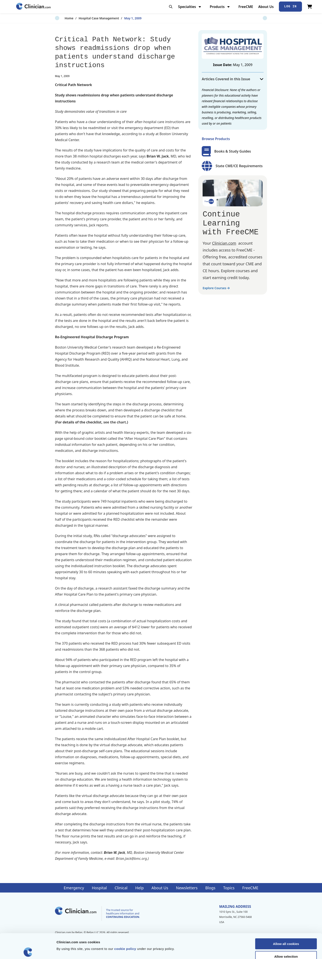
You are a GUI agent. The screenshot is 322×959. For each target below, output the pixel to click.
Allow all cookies (286, 919)
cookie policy (125, 924)
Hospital (99, 887)
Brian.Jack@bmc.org (131, 858)
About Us (266, 6)
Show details (226, 950)
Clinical (121, 887)
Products (220, 6)
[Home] (33, 6)
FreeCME (245, 6)
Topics (228, 887)
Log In (290, 6)
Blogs (210, 887)
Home (59, 18)
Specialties (190, 6)
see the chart (114, 422)
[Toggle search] (170, 6)
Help (139, 887)
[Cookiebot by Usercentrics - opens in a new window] (28, 950)
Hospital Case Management (89, 18)
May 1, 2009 (123, 18)
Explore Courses (216, 288)
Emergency (74, 887)
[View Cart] (309, 7)
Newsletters (186, 887)
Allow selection (286, 931)
